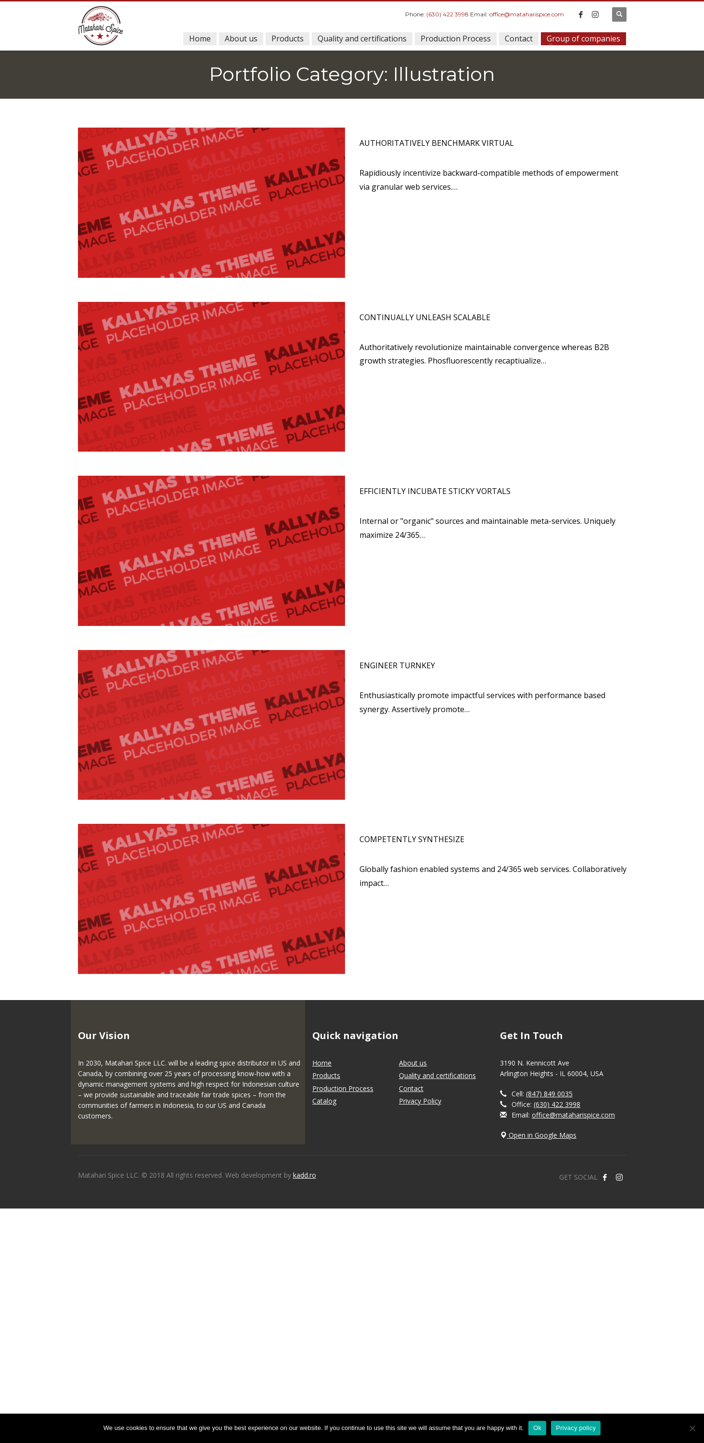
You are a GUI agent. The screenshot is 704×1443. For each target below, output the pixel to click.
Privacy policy (576, 1427)
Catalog (324, 1100)
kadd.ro (304, 1175)
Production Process (342, 1088)
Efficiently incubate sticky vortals (435, 491)
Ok (537, 1427)
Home (322, 1062)
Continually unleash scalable (424, 317)
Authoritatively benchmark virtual (436, 143)
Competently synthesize (411, 839)
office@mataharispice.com (526, 14)
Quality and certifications (437, 1075)
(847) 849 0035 (549, 1093)
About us (413, 1062)
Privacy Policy (420, 1100)
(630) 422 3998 (447, 14)
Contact (411, 1088)
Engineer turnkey (397, 665)
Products (326, 1075)
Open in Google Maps (538, 1135)
